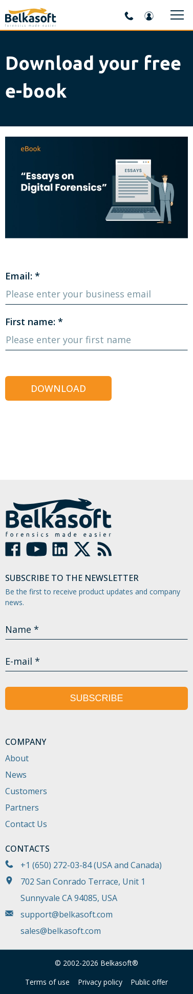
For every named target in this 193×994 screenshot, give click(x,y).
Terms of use (47, 982)
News (16, 774)
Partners (22, 807)
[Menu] (177, 15)
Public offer (149, 982)
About (17, 758)
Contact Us (26, 824)
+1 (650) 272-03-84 (56, 865)
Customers (26, 791)
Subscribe (96, 698)
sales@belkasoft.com (60, 930)
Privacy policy (100, 982)
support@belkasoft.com (66, 914)
